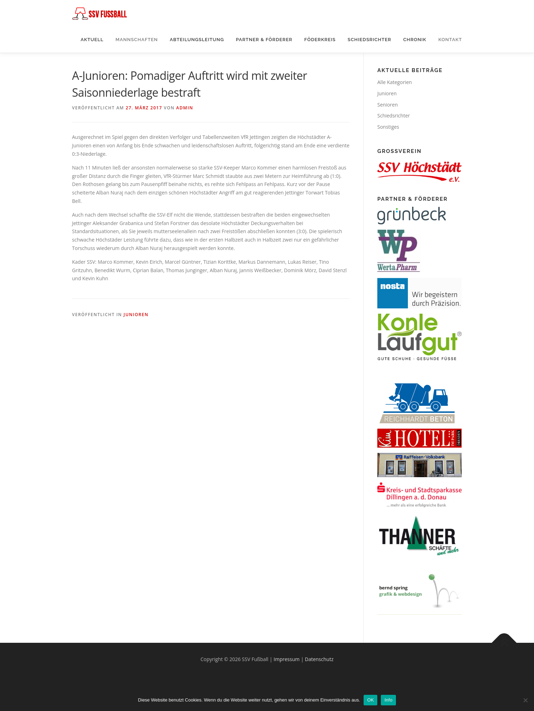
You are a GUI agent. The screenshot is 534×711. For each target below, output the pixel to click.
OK (370, 700)
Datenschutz (319, 659)
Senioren (387, 104)
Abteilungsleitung (197, 39)
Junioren (136, 315)
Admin (184, 108)
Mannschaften (137, 39)
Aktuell (91, 39)
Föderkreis (320, 39)
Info (388, 700)
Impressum (287, 659)
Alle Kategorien (394, 82)
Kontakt (450, 39)
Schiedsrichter (369, 39)
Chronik (414, 39)
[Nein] (525, 700)
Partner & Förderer (264, 39)
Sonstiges (388, 126)
